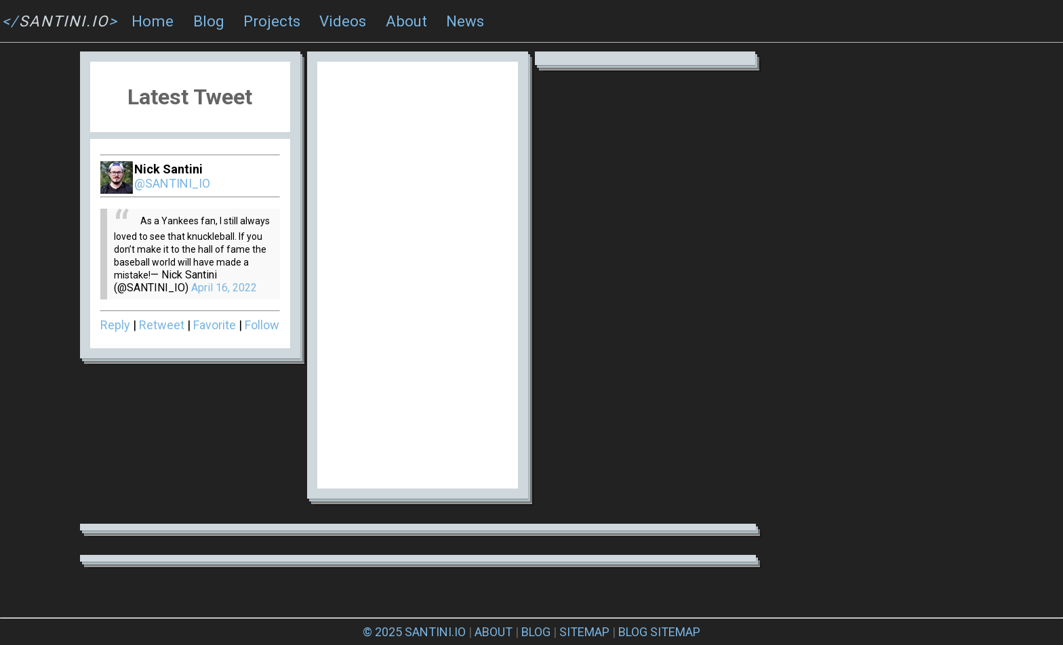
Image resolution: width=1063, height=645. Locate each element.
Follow (262, 325)
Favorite (214, 325)
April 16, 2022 (224, 287)
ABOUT (494, 632)
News (465, 21)
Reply (115, 325)
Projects (271, 21)
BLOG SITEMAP (659, 632)
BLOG (535, 632)
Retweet (161, 325)
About (406, 21)
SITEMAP (584, 632)
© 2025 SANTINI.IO (414, 632)
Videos (342, 21)
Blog (208, 21)
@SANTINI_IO (172, 183)
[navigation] (531, 21)
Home (153, 21)
